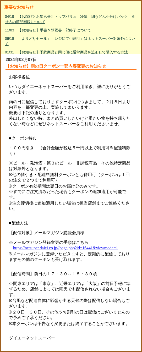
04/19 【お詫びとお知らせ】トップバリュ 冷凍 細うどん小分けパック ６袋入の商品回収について (70, 19)
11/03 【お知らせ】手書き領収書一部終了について (48, 30)
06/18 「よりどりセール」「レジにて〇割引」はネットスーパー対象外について (70, 41)
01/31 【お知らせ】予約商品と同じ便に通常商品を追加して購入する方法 (66, 52)
